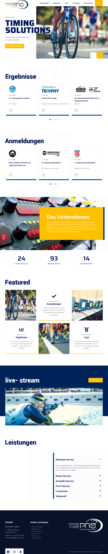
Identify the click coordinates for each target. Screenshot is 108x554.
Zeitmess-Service (65, 459)
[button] (78, 459)
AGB (87, 552)
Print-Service (63, 486)
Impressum (92, 552)
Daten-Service (63, 476)
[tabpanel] (21, 100)
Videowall (61, 496)
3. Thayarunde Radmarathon (84, 163)
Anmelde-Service (65, 481)
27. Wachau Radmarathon (51, 163)
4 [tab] (58, 119)
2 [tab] (53, 119)
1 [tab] (50, 119)
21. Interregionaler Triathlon (19, 98)
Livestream (62, 491)
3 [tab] (55, 119)
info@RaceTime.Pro (16, 538)
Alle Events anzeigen (14, 46)
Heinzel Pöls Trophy (49, 98)
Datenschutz (99, 552)
